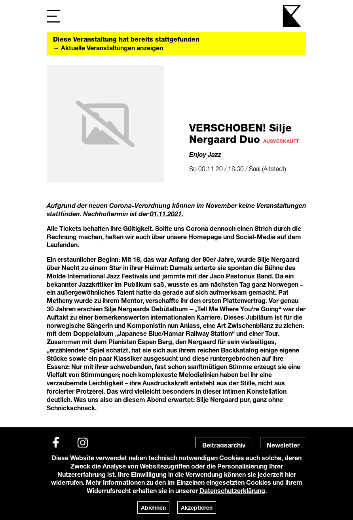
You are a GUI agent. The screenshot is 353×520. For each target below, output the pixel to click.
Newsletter (283, 445)
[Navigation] (53, 16)
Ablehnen (153, 507)
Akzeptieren (197, 507)
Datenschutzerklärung (232, 490)
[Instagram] (83, 443)
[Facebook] (56, 443)
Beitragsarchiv (223, 445)
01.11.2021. (166, 213)
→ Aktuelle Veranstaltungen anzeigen (108, 47)
